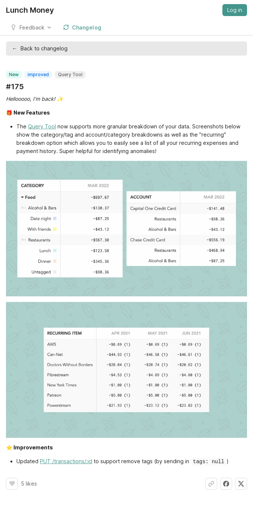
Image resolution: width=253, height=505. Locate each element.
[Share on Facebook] (226, 483)
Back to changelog (40, 48)
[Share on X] (241, 483)
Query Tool (42, 126)
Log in (234, 10)
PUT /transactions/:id (66, 461)
